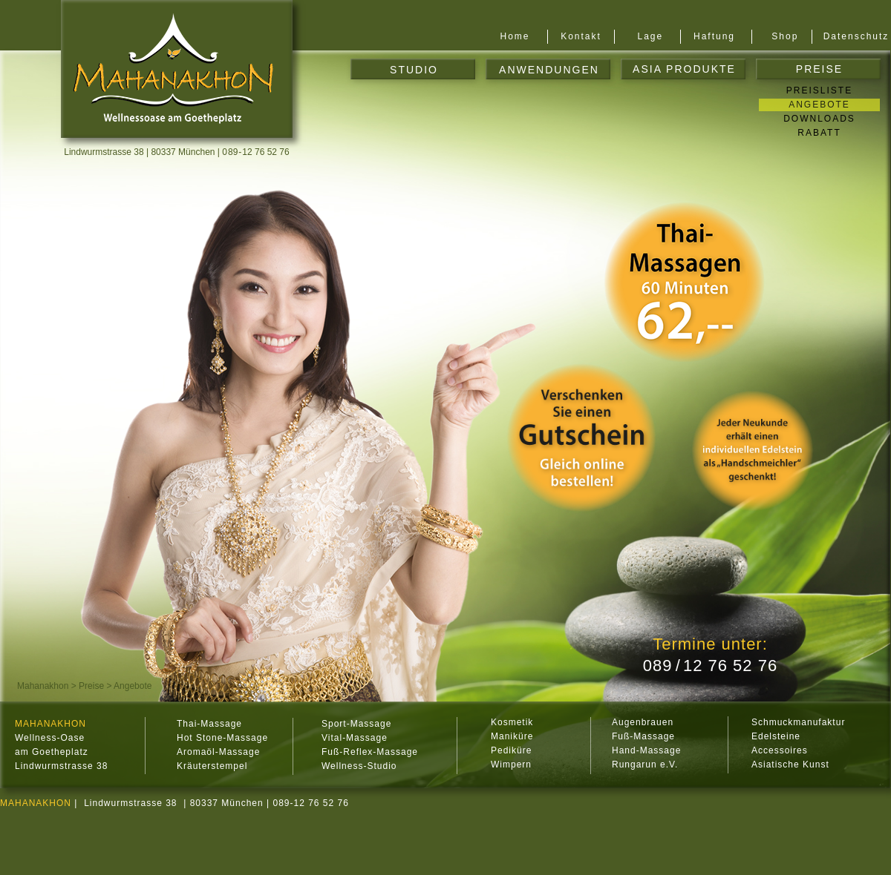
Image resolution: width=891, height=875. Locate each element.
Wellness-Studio (359, 766)
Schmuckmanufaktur (798, 722)
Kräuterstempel (212, 766)
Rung (624, 764)
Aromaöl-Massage (218, 752)
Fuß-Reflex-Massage (370, 752)
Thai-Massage (209, 724)
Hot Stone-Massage (222, 738)
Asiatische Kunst (790, 764)
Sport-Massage (356, 724)
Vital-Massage (355, 738)
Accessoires (779, 750)
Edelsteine (775, 736)
